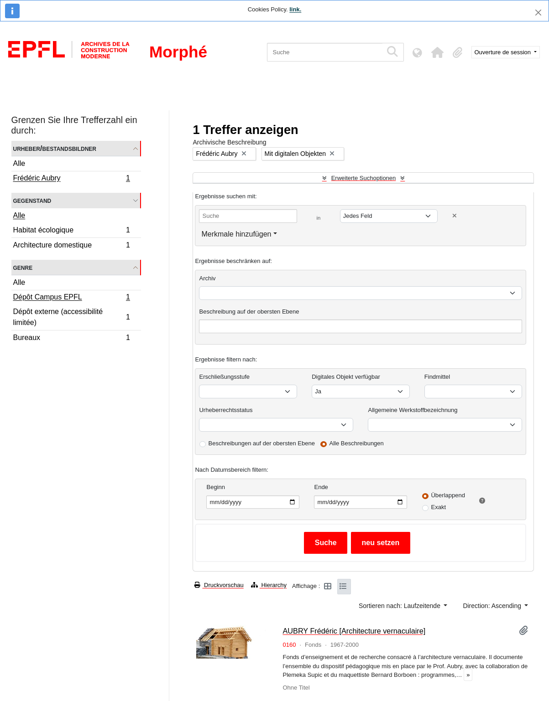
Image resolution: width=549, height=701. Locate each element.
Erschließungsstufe (224, 376)
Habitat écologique (72, 231)
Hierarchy (269, 585)
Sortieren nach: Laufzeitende (400, 605)
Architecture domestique (72, 246)
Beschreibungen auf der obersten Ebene (261, 443)
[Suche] (324, 52)
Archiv (207, 278)
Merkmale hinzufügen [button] (236, 234)
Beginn (215, 487)
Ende (321, 487)
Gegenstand (32, 200)
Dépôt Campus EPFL (72, 298)
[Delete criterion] (454, 215)
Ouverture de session (504, 52)
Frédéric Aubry (72, 179)
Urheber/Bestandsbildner (55, 148)
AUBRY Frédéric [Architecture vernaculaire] (353, 631)
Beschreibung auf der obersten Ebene (249, 311)
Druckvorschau (218, 585)
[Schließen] (538, 12)
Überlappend (448, 495)
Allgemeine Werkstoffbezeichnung (412, 410)
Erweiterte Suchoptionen (363, 178)
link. (295, 9)
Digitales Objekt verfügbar (346, 376)
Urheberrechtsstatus (225, 410)
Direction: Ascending (493, 605)
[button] (438, 52)
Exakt (438, 507)
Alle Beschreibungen (356, 443)
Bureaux (72, 338)
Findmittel (437, 376)
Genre (23, 267)
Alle (19, 163)
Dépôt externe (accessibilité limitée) (72, 317)
